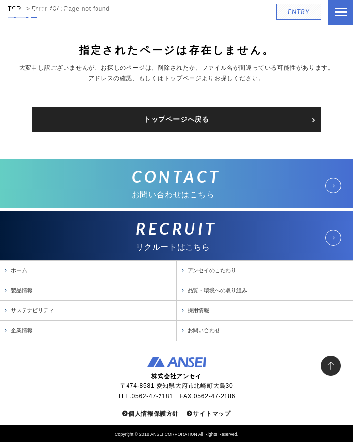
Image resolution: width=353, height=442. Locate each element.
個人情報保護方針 (153, 413)
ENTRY (299, 12)
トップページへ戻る (176, 119)
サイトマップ (212, 413)
